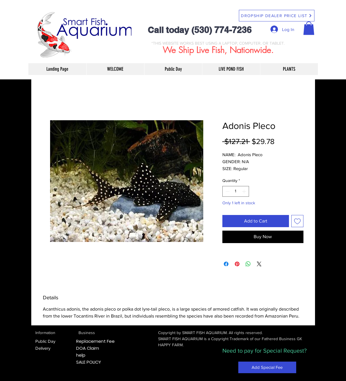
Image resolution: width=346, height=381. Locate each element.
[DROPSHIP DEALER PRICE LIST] (276, 15)
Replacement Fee (95, 341)
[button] (308, 28)
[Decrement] (226, 191)
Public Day (45, 341)
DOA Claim (87, 348)
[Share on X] (259, 263)
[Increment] (244, 191)
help (80, 355)
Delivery (42, 348)
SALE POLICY (88, 362)
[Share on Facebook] (226, 263)
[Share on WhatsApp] (248, 263)
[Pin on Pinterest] (237, 263)
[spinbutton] (235, 191)
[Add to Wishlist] (297, 221)
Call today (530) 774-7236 (200, 30)
